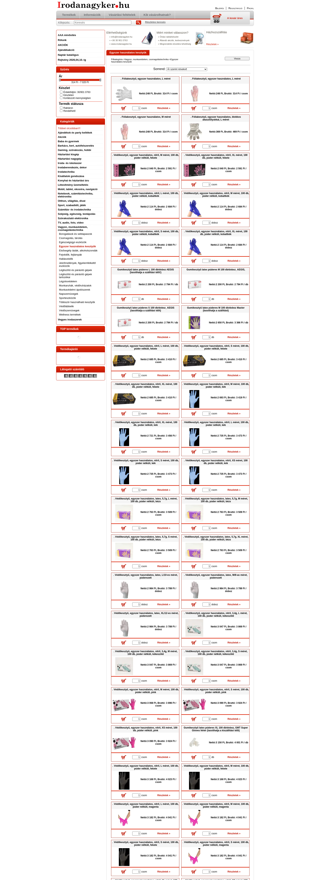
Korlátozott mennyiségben (77, 98)
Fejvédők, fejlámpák (70, 254)
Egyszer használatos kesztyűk (77, 246)
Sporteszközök (67, 297)
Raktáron (68, 108)
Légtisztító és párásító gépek (75, 270)
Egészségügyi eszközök (73, 242)
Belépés (219, 8)
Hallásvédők (66, 258)
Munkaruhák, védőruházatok (75, 285)
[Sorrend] (186, 69)
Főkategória (117, 59)
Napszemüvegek (68, 293)
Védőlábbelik (66, 306)
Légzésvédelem (68, 281)
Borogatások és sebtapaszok (75, 233)
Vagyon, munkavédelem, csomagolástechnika (147, 59)
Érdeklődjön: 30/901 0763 (77, 92)
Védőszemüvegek (69, 310)
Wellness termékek (70, 314)
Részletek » (212, 44)
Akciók (62, 136)
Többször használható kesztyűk (77, 302)
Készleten (68, 95)
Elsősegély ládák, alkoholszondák (78, 250)
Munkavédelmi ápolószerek (74, 289)
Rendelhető (69, 111)
